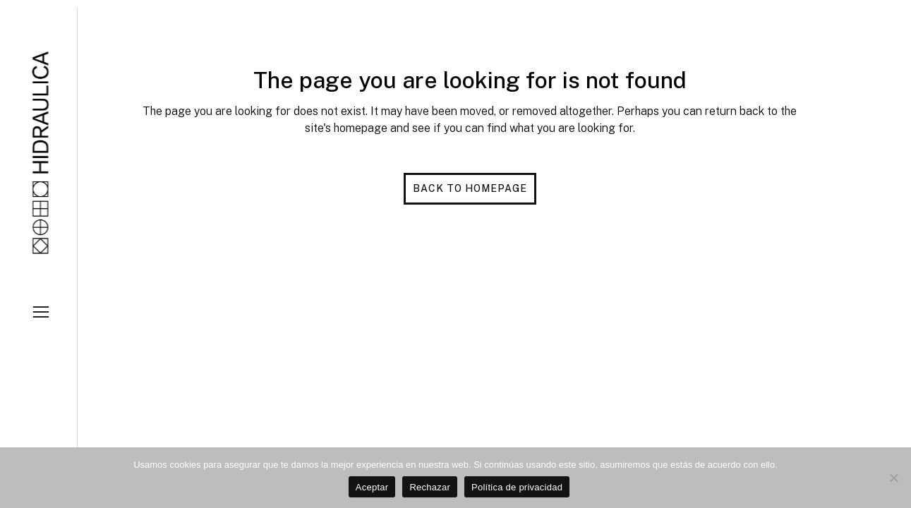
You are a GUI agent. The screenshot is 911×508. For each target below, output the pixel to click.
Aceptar (372, 487)
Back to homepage (470, 188)
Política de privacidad (516, 487)
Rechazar (429, 487)
